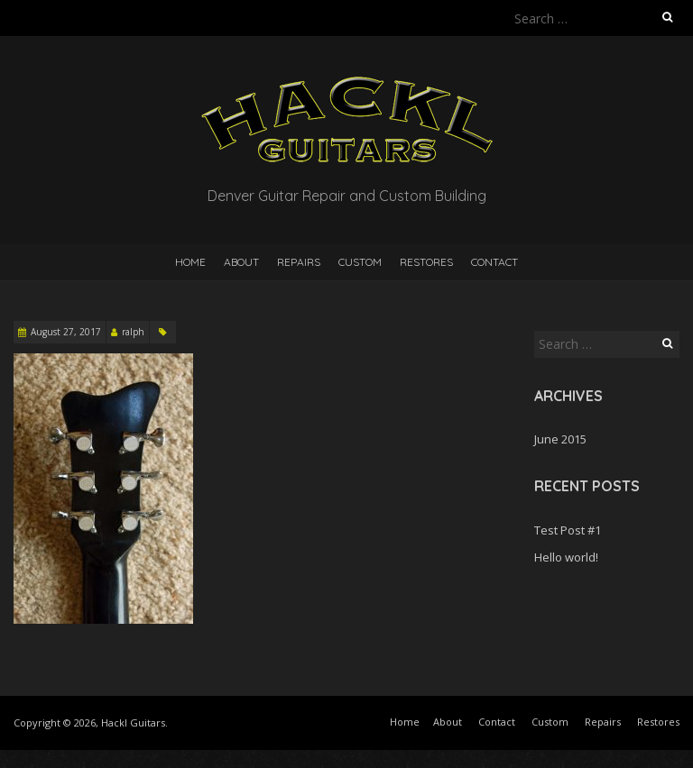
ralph (133, 331)
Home (190, 262)
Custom (360, 262)
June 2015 (560, 439)
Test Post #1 (567, 530)
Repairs (298, 262)
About (241, 262)
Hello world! (566, 557)
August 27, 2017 (66, 331)
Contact (494, 262)
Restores (426, 262)
